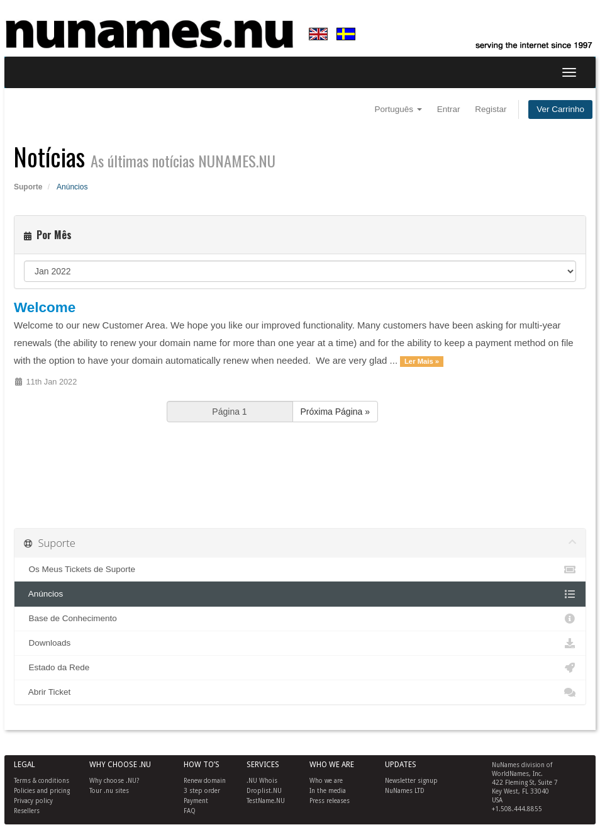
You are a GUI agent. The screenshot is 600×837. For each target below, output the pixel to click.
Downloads (300, 643)
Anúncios (300, 594)
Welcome (44, 307)
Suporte (28, 187)
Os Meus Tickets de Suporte (300, 569)
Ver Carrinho (560, 109)
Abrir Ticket (300, 692)
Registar (490, 109)
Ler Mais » (421, 361)
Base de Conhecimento (300, 618)
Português (398, 109)
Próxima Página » (335, 412)
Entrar (448, 109)
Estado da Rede (300, 667)
